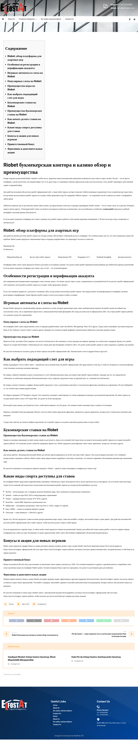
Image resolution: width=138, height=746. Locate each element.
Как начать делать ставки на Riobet (24, 121)
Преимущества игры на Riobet (21, 87)
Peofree (11, 604)
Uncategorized (42, 604)
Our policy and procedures (62, 714)
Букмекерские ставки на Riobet (21, 104)
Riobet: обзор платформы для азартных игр (24, 58)
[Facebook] (130, 19)
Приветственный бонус (21, 144)
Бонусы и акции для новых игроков (23, 137)
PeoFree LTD (79, 742)
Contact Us (57, 718)
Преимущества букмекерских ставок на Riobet (24, 112)
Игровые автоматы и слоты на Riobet (25, 74)
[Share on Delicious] (86, 621)
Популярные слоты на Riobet (24, 81)
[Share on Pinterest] (51, 621)
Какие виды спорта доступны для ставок (24, 129)
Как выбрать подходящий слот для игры (22, 96)
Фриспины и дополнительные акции (24, 150)
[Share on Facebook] (16, 621)
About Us (56, 711)
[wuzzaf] (134, 19)
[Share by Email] (121, 621)
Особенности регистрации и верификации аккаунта (23, 66)
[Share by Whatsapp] (104, 621)
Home (55, 708)
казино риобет (108, 209)
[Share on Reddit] (69, 621)
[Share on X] (34, 621)
